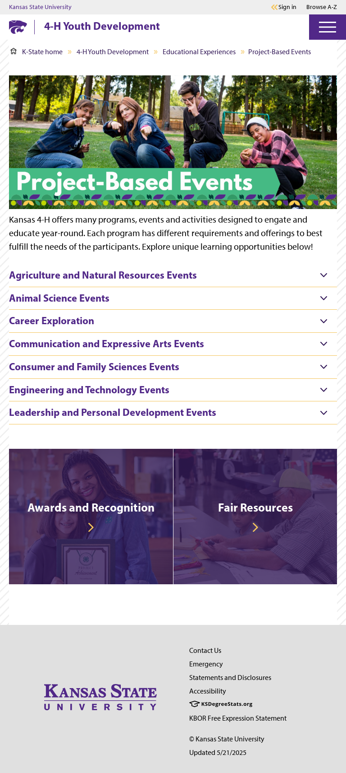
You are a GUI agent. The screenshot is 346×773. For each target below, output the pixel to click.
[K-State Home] (18, 27)
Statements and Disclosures (230, 677)
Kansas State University (40, 7)
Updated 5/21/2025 (217, 752)
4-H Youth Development (102, 26)
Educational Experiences (199, 51)
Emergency (206, 664)
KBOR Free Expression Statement (238, 718)
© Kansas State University (226, 739)
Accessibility (207, 691)
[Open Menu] (327, 27)
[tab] (173, 275)
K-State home (36, 51)
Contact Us (205, 650)
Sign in (287, 7)
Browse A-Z (321, 7)
